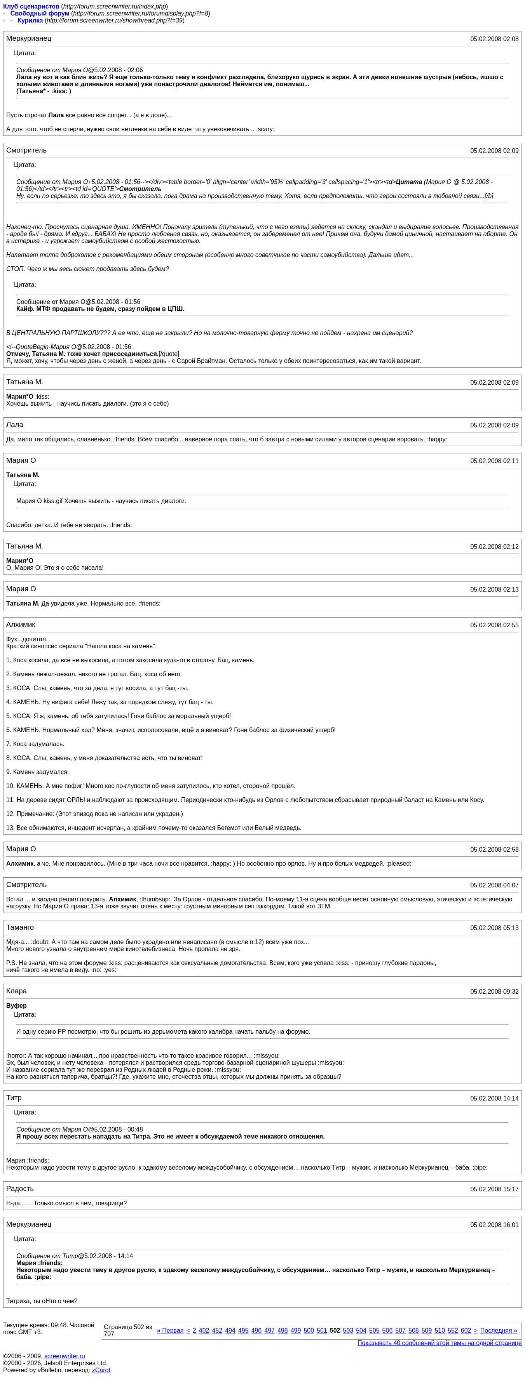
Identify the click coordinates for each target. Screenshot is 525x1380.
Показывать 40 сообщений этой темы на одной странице (440, 1343)
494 (230, 1330)
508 (413, 1330)
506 (387, 1330)
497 (269, 1330)
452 (217, 1330)
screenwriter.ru (64, 1356)
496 (256, 1330)
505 (374, 1330)
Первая (170, 1330)
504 (361, 1330)
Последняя (498, 1330)
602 (466, 1330)
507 (400, 1330)
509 (427, 1330)
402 (204, 1330)
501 (322, 1330)
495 (243, 1330)
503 (348, 1330)
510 (439, 1330)
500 (308, 1330)
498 (282, 1330)
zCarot (101, 1370)
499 (296, 1330)
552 (453, 1330)
